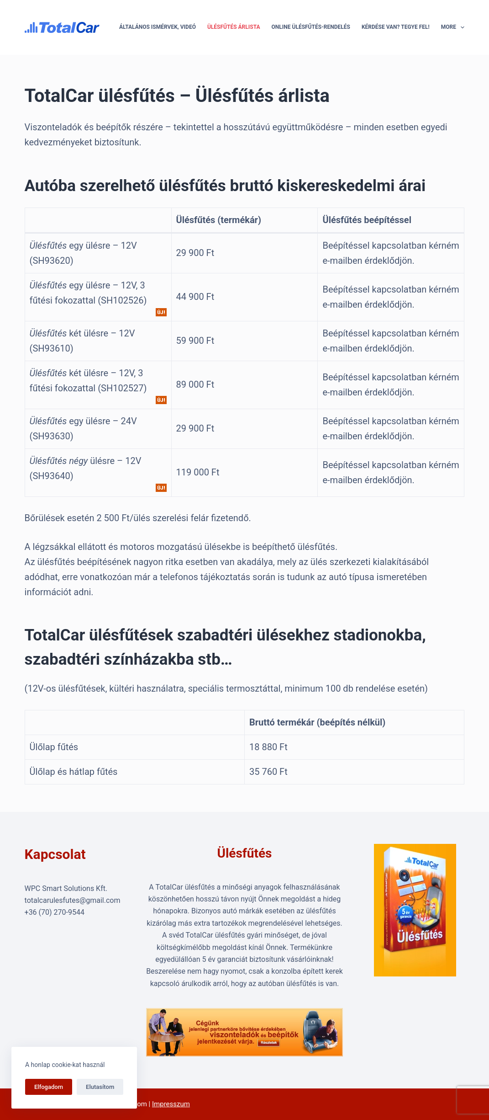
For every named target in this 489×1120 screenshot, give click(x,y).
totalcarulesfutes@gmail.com (73, 900)
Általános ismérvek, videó (157, 27)
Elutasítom (100, 1086)
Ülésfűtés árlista (233, 27)
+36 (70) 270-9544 (54, 912)
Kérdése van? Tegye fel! (396, 27)
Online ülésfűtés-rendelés (311, 27)
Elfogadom (48, 1086)
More (453, 27)
